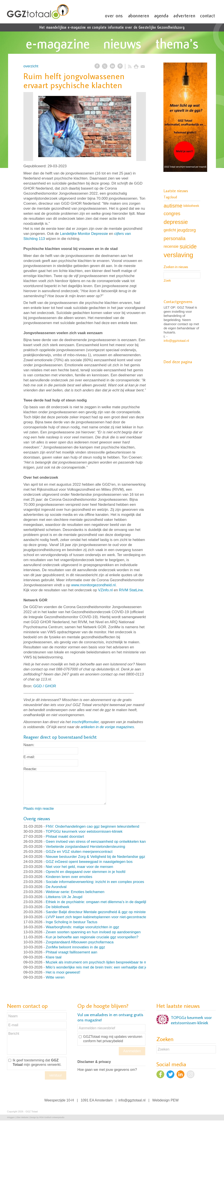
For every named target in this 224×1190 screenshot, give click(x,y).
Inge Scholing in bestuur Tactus (71, 922)
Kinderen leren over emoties (69, 877)
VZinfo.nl (105, 590)
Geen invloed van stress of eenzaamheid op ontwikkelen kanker (98, 841)
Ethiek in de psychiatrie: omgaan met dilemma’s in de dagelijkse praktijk (105, 902)
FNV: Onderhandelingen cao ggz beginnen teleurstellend (92, 826)
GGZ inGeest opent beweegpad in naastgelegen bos (89, 862)
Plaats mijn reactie (38, 808)
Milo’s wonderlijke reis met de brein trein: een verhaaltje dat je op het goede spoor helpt (117, 967)
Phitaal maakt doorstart (65, 836)
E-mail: (29, 757)
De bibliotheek (57, 907)
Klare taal (53, 957)
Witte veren (55, 977)
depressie (176, 222)
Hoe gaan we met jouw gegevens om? (107, 1069)
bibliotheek (191, 206)
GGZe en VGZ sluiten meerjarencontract (79, 852)
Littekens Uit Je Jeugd (64, 897)
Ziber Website (22, 1117)
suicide (188, 246)
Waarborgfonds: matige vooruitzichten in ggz (82, 927)
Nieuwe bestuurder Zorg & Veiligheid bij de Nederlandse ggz (95, 857)
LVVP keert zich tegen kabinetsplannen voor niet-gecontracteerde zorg (104, 917)
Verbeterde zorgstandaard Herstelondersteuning (85, 847)
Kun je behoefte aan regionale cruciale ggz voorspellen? (92, 937)
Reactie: (30, 769)
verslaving (178, 254)
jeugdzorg (186, 230)
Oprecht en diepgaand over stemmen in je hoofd (85, 872)
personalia (175, 238)
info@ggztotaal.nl (176, 340)
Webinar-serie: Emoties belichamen (75, 892)
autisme (173, 206)
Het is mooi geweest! (63, 972)
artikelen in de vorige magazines (107, 727)
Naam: (28, 745)
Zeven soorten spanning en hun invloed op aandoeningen (93, 932)
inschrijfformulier (85, 722)
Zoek (167, 280)
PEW (174, 1100)
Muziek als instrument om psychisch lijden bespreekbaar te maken (100, 962)
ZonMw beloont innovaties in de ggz (75, 947)
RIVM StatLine (131, 590)
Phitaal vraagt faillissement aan (71, 952)
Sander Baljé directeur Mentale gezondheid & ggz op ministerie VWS (102, 912)
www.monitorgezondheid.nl (93, 585)
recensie (171, 246)
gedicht (170, 230)
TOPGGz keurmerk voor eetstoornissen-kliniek (84, 831)
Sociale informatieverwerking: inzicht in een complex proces (95, 882)
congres (172, 213)
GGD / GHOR (44, 686)
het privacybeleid (110, 1041)
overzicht (30, 66)
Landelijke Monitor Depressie (84, 234)
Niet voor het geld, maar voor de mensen (79, 867)
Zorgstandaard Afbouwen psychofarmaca (80, 942)
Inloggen (11, 1117)
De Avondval (56, 887)
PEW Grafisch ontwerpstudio (51, 1117)
